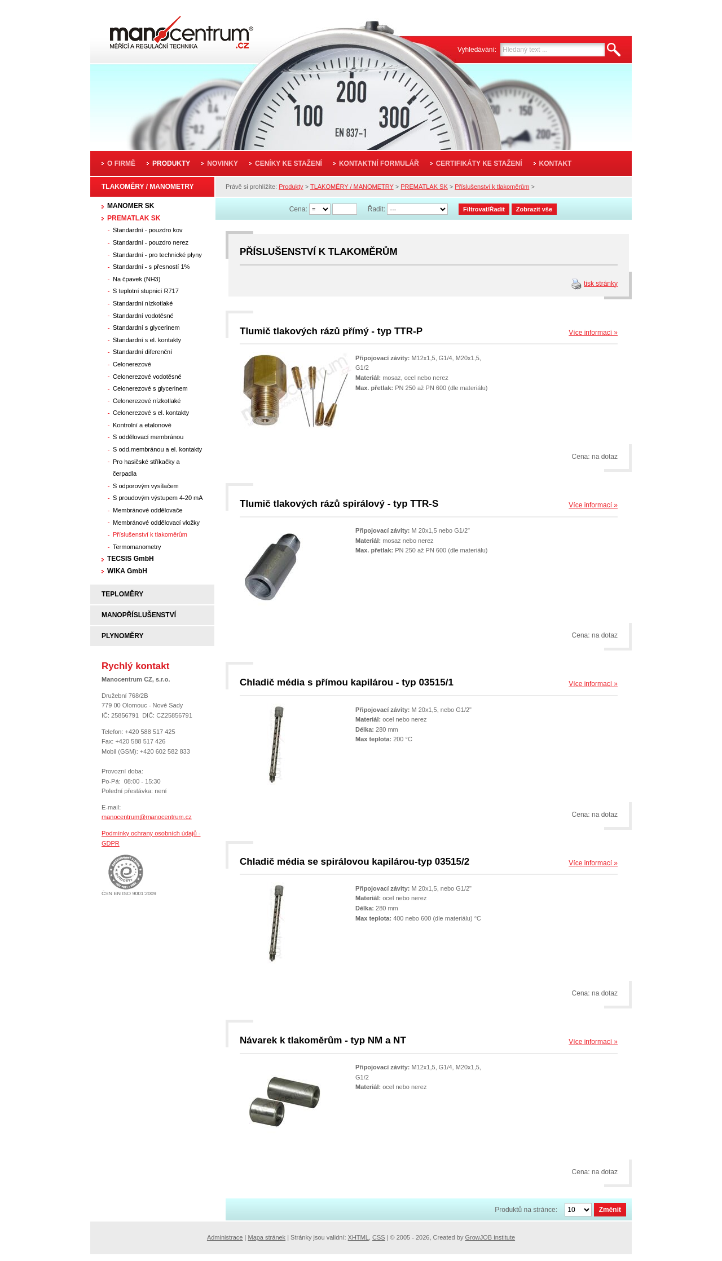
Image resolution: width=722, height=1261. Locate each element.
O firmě (121, 163)
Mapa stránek (266, 1237)
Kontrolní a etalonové (142, 425)
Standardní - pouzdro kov (148, 230)
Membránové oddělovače (148, 510)
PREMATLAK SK (133, 218)
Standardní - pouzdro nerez (150, 242)
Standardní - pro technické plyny (157, 254)
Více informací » (593, 333)
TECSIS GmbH (130, 559)
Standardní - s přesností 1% (151, 266)
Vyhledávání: (476, 50)
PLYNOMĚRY (122, 636)
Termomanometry (137, 546)
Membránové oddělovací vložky (156, 522)
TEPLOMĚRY (122, 594)
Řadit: (376, 209)
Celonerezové (132, 364)
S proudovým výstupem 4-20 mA (158, 497)
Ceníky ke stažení (288, 163)
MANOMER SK (130, 206)
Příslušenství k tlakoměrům (150, 534)
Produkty (171, 163)
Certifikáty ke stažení (479, 163)
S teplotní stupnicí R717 (146, 290)
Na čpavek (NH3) (136, 279)
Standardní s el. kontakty (147, 340)
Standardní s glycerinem (146, 327)
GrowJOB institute (490, 1237)
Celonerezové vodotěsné (147, 376)
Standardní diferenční (142, 351)
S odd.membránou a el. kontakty (157, 449)
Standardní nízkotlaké (143, 303)
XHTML (358, 1237)
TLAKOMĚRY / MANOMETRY (148, 187)
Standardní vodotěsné (143, 315)
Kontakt (555, 163)
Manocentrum (166, 29)
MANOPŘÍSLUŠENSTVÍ (139, 615)
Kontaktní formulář (379, 163)
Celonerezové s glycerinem (150, 388)
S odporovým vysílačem (146, 486)
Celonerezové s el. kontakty (151, 412)
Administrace (225, 1237)
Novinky (222, 163)
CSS (378, 1237)
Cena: (298, 209)
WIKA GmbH (127, 571)
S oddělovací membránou (148, 436)
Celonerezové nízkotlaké (146, 400)
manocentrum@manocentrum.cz (147, 816)
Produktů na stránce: (526, 1210)
